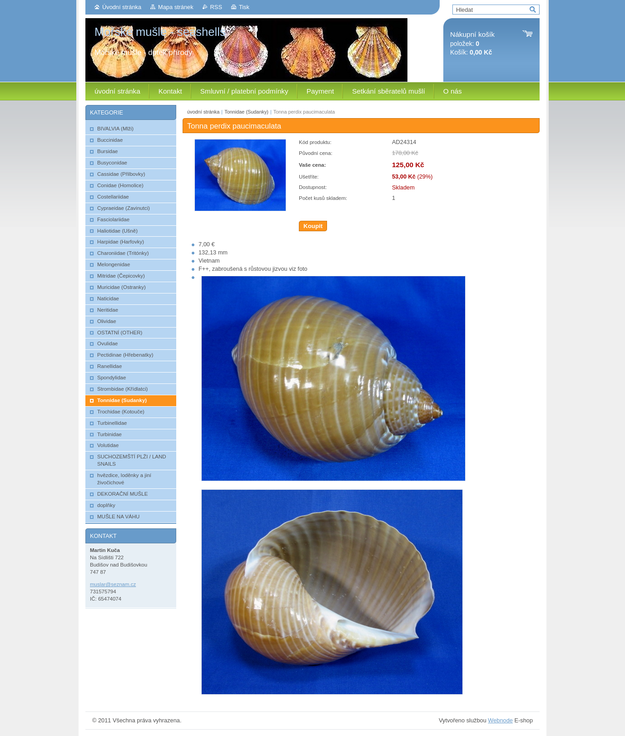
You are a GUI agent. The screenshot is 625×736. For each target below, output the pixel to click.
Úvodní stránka (121, 7)
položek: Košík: (472, 43)
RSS (216, 7)
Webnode (500, 720)
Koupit (312, 226)
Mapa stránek (175, 7)
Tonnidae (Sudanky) (246, 111)
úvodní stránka (203, 111)
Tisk (244, 7)
